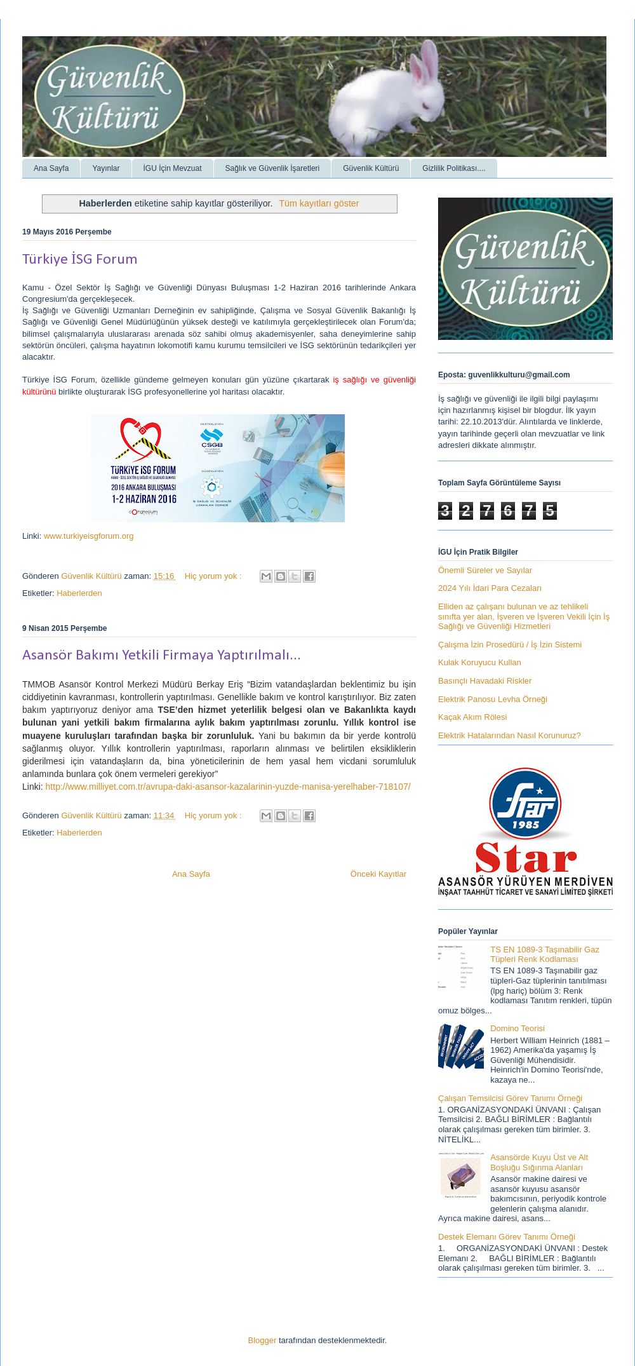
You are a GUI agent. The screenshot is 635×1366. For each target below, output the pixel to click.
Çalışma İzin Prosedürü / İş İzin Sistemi (510, 644)
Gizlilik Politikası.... (453, 168)
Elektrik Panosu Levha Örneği (492, 699)
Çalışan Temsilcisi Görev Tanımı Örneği (510, 1098)
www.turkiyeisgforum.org (89, 536)
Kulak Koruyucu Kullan (479, 662)
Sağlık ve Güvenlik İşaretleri (272, 168)
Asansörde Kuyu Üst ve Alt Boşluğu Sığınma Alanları (539, 1162)
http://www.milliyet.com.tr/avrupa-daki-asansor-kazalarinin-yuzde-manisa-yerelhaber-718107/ (228, 786)
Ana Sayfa (51, 168)
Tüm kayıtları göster (319, 203)
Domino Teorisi (517, 1028)
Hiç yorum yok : (214, 576)
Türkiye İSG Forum (80, 259)
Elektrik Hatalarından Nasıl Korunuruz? (509, 735)
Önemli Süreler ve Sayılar (485, 570)
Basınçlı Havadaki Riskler (484, 681)
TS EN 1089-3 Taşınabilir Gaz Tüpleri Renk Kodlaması (544, 954)
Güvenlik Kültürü (371, 168)
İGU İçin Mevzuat (173, 168)
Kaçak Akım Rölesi (472, 717)
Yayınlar (105, 168)
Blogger (262, 1340)
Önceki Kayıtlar (378, 874)
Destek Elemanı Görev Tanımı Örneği (506, 1236)
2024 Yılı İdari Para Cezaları (490, 588)
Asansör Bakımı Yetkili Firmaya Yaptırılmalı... (161, 655)
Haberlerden (79, 593)
